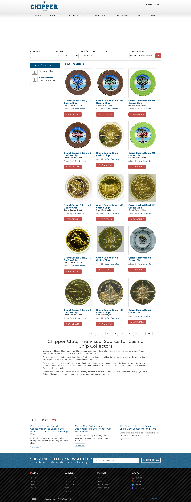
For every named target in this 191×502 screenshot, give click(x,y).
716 (115, 334)
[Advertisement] (45, 122)
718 (129, 334)
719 (136, 334)
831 (148, 334)
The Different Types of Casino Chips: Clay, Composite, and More (138, 427)
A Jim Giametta (46, 78)
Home (38, 15)
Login (100, 478)
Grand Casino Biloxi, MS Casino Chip (77, 101)
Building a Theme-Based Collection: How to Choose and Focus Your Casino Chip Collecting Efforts (49, 430)
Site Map (68, 491)
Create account (152, 4)
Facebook (139, 488)
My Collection (76, 15)
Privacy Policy (104, 485)
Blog (33, 488)
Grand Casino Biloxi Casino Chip (107, 154)
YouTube (138, 478)
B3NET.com (156, 499)
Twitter (138, 485)
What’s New (122, 15)
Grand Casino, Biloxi (73, 105)
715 (108, 334)
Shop (153, 15)
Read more (35, 448)
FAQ (139, 15)
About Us (54, 15)
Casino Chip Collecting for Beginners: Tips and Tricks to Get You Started (93, 429)
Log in (138, 4)
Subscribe (151, 460)
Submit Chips (100, 15)
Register (102, 481)
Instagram (139, 481)
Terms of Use (103, 488)
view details (72, 114)
